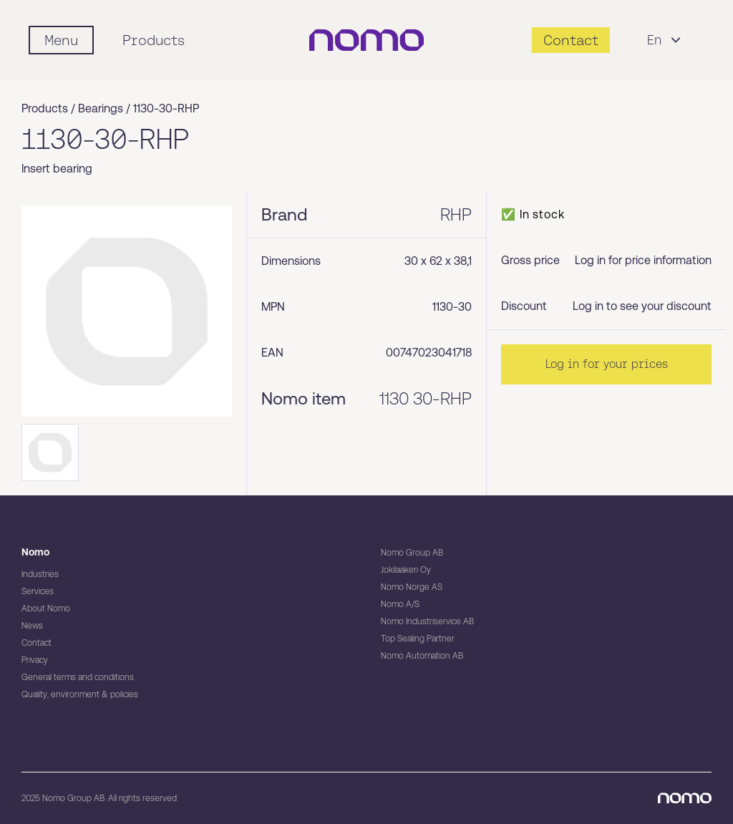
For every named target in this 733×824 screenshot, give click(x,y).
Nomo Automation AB (422, 656)
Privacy (34, 660)
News (32, 626)
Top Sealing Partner (418, 639)
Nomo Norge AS (411, 587)
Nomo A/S (400, 604)
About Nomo (45, 609)
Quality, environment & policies (79, 694)
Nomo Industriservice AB (427, 621)
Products (153, 40)
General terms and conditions (77, 677)
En (665, 40)
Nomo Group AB (412, 553)
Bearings (100, 108)
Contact (36, 643)
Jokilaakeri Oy (406, 570)
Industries (40, 574)
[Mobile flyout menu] (61, 40)
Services (37, 591)
